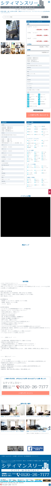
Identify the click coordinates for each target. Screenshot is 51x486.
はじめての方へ (9, 456)
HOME (3, 456)
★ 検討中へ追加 (38, 110)
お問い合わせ (20, 456)
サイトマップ (34, 456)
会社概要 (15, 456)
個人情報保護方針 (27, 456)
